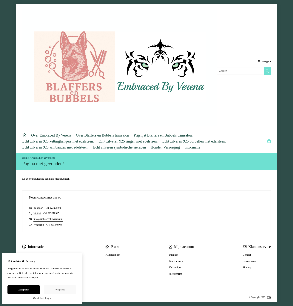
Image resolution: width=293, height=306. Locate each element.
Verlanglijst (175, 267)
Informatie (192, 147)
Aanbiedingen (113, 254)
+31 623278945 (53, 207)
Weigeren (59, 289)
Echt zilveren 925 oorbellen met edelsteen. (194, 141)
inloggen (264, 61)
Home (25, 157)
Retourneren (249, 261)
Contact (247, 254)
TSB (269, 297)
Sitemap (247, 267)
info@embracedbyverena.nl (48, 219)
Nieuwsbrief (175, 273)
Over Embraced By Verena (51, 135)
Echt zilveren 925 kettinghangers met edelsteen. (58, 141)
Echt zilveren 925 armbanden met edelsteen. (55, 147)
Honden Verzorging (165, 147)
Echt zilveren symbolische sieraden (119, 147)
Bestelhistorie (176, 261)
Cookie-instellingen (42, 298)
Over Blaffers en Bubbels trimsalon (102, 135)
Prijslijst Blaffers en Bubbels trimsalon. (163, 135)
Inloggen (173, 254)
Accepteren (23, 289)
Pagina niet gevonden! (43, 157)
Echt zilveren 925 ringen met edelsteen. (128, 141)
